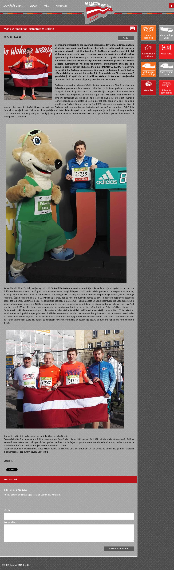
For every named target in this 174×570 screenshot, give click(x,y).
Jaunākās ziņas (13, 5)
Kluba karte (166, 53)
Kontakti (61, 5)
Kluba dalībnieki (149, 36)
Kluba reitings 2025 (166, 36)
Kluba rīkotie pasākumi (148, 55)
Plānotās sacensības (166, 91)
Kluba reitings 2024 (166, 73)
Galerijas (149, 90)
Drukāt (126, 38)
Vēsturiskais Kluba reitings (148, 73)
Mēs (46, 5)
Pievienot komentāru (119, 548)
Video (33, 5)
